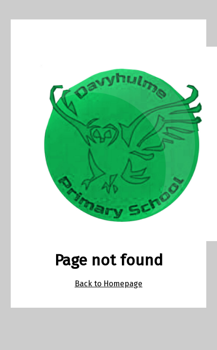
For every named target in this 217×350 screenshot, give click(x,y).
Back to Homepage (108, 283)
